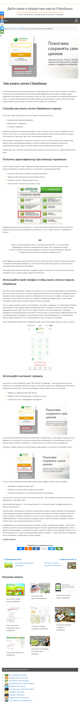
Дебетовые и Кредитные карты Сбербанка (40, 8)
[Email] (59, 554)
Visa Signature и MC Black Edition (20, 695)
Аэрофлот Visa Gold (15, 698)
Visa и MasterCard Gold (16, 681)
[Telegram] (51, 554)
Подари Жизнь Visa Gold (17, 684)
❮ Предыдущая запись (13, 566)
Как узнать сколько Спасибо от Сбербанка (63, 633)
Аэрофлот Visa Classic (15, 692)
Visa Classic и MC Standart (17, 687)
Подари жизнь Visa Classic (17, 703)
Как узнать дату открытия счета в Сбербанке (13, 633)
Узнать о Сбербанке (21, 28)
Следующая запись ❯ (67, 566)
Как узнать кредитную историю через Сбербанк (40, 657)
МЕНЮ (4, 20)
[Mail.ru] (36, 554)
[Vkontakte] (20, 554)
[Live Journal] (44, 554)
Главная (7, 28)
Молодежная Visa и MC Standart (20, 689)
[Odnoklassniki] (28, 554)
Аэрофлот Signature (15, 701)
